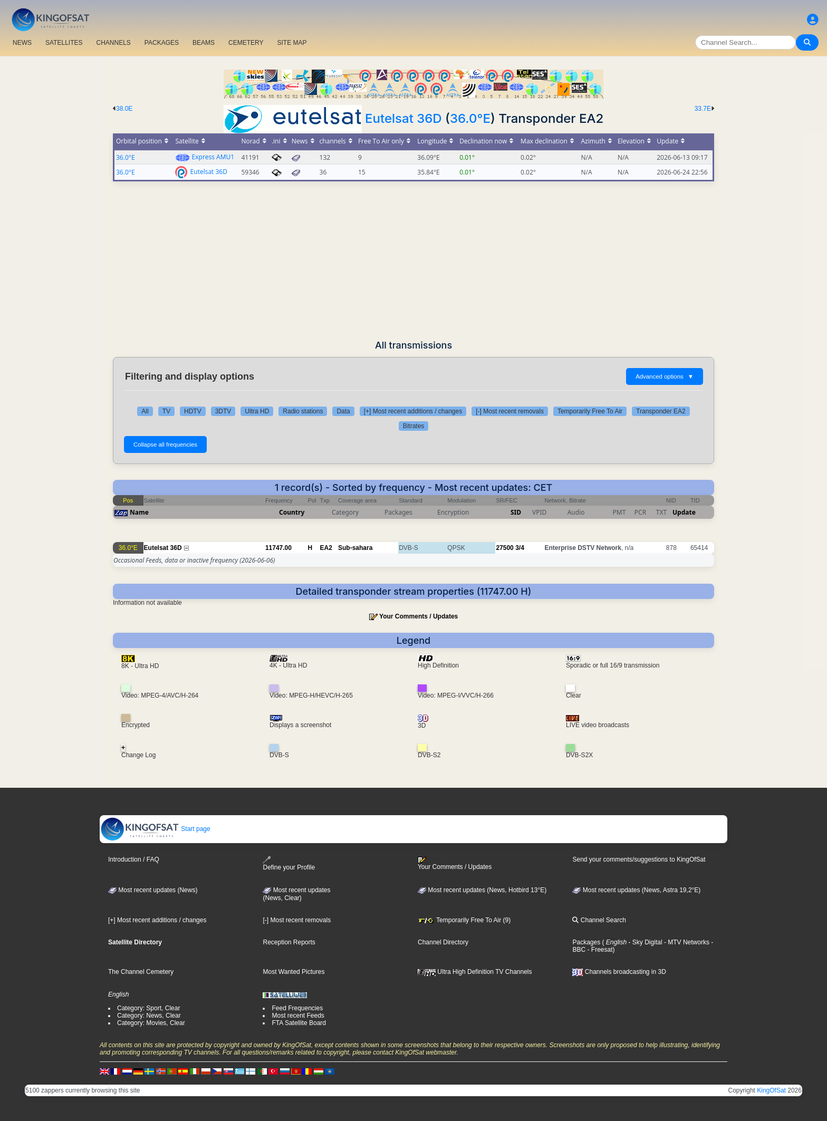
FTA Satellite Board (299, 1023)
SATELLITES (63, 42)
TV (166, 411)
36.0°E (470, 118)
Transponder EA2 (661, 411)
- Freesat (598, 949)
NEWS (22, 42)
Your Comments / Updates (418, 616)
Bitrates (414, 426)
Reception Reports (289, 942)
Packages (586, 942)
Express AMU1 (213, 156)
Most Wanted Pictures (293, 971)
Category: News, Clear (149, 1015)
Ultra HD (257, 411)
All (144, 411)
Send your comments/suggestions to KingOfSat (638, 859)
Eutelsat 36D (403, 118)
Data (343, 411)
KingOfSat (771, 1090)
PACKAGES (162, 42)
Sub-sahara (355, 548)
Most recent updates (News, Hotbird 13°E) (482, 890)
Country (291, 512)
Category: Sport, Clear (148, 1008)
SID (516, 512)
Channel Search (599, 920)
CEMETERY (245, 42)
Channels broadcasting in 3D (619, 971)
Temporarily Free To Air (589, 411)
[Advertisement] (413, 260)
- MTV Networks (685, 942)
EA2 (326, 548)
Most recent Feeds (298, 1015)
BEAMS (204, 42)
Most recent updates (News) (152, 890)
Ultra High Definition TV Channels (475, 971)
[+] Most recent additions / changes (413, 411)
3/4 (519, 548)
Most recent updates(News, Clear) (296, 894)
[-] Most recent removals (510, 411)
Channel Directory (443, 942)
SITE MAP (291, 42)
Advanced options (665, 376)
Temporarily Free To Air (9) (464, 920)
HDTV (192, 411)
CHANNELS (113, 42)
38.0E (124, 108)
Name (139, 512)
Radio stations (303, 411)
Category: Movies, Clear (151, 1023)
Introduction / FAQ (133, 859)
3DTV (223, 411)
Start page (155, 829)
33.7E (703, 108)
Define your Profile (289, 863)
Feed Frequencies (297, 1008)
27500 (504, 548)
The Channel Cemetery (141, 971)
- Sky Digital (644, 942)
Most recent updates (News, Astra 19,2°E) (636, 890)
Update (684, 512)
